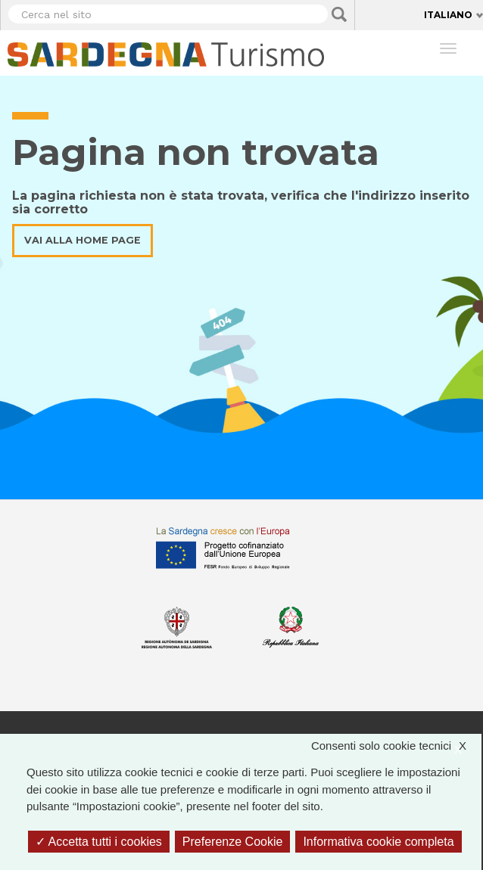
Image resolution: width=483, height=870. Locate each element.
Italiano (448, 14)
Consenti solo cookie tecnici (396, 746)
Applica (339, 14)
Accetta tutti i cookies (99, 841)
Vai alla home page (82, 240)
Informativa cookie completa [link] (378, 841)
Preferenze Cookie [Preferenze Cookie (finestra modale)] (232, 841)
